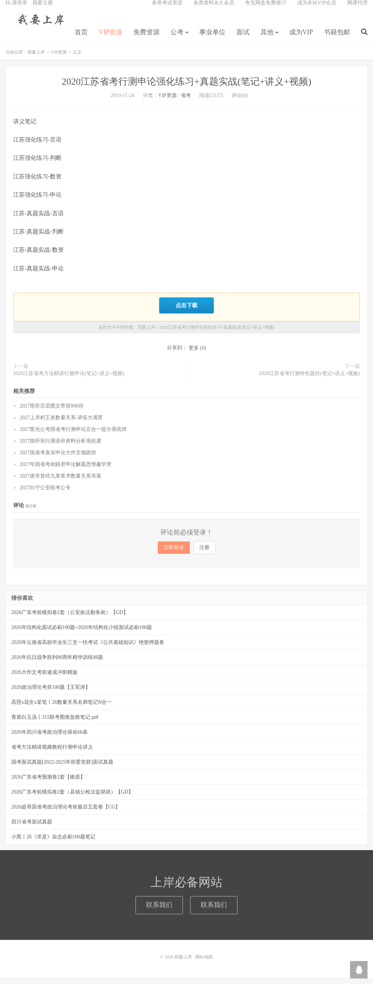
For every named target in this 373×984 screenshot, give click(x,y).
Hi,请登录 (16, 9)
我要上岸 (39, 26)
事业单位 (212, 38)
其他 (267, 38)
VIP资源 (110, 38)
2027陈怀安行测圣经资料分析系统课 (60, 447)
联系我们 (159, 911)
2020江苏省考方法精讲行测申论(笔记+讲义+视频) (68, 379)
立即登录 (174, 554)
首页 (81, 38)
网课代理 (357, 9)
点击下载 (186, 312)
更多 (194, 354)
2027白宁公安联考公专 (45, 494)
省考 (186, 103)
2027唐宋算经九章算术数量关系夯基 (60, 482)
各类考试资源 (167, 9)
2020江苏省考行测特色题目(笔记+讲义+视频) (309, 379)
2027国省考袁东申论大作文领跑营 (58, 459)
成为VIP (301, 38)
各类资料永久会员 (213, 9)
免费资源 (146, 38)
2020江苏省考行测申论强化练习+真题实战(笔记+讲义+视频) (186, 89)
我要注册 (42, 9)
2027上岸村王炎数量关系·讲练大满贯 (61, 424)
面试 (243, 38)
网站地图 (204, 963)
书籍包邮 (337, 38)
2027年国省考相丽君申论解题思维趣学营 (65, 471)
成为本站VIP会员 (316, 9)
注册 (204, 554)
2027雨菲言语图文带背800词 (51, 412)
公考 (177, 38)
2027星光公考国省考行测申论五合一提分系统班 (73, 436)
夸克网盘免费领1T (266, 9)
